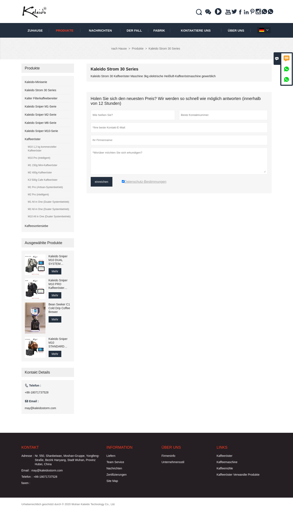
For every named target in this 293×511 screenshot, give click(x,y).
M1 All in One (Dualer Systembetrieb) (48, 201)
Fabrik (159, 30)
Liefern (111, 455)
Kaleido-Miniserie (36, 82)
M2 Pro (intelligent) (38, 194)
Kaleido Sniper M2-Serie (41, 114)
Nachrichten (100, 30)
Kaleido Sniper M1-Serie (41, 106)
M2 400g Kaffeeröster (40, 172)
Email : (25, 470)
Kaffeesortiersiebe (36, 226)
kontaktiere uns (196, 30)
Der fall (134, 30)
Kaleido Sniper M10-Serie (41, 131)
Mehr (55, 271)
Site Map (112, 481)
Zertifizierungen (117, 474)
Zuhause (35, 30)
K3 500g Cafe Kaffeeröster (43, 179)
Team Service (115, 462)
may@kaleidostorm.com (40, 408)
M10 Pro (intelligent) (39, 157)
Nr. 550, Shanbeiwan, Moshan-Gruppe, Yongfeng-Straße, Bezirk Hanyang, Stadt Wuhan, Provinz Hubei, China (67, 460)
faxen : (25, 483)
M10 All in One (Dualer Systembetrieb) (49, 216)
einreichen (101, 181)
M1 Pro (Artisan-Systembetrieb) (45, 187)
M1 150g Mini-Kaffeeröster (42, 165)
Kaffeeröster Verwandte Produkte (238, 474)
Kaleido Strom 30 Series (40, 90)
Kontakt (30, 447)
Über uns (236, 30)
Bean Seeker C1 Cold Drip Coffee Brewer (59, 308)
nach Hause (119, 48)
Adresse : (27, 455)
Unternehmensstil (173, 462)
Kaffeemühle (225, 468)
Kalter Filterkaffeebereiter (41, 98)
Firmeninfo (168, 455)
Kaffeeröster (33, 139)
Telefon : (27, 476)
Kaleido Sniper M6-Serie (41, 122)
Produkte (64, 30)
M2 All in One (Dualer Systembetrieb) (48, 209)
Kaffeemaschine (227, 462)
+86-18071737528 (37, 392)
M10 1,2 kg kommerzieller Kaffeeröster (42, 148)
